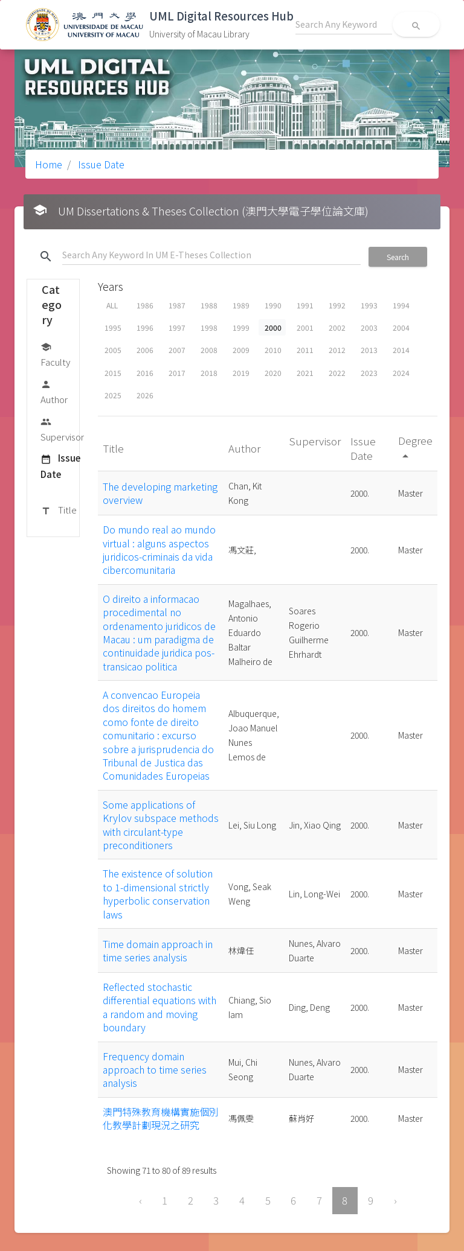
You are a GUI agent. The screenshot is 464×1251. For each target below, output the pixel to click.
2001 (305, 327)
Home (48, 164)
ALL (112, 305)
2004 (401, 327)
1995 (113, 327)
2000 (273, 327)
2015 (113, 373)
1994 (401, 305)
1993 (369, 305)
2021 (305, 373)
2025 (113, 395)
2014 (401, 350)
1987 (177, 305)
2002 (337, 327)
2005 (113, 350)
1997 (177, 327)
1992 (337, 305)
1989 (241, 305)
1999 (241, 327)
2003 (369, 327)
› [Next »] (395, 1200)
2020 (273, 373)
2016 (145, 373)
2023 (369, 373)
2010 (273, 350)
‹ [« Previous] (140, 1200)
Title (58, 510)
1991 (305, 305)
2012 (337, 350)
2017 (177, 373)
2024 (401, 373)
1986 (145, 305)
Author (54, 391)
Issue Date (100, 164)
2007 (177, 350)
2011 (305, 350)
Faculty (55, 354)
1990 (273, 305)
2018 (209, 373)
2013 (369, 350)
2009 (241, 350)
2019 (241, 373)
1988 (209, 305)
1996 (145, 327)
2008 (209, 350)
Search (398, 257)
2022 (337, 373)
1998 (209, 327)
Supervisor (62, 429)
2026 (145, 395)
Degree (415, 447)
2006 (145, 350)
